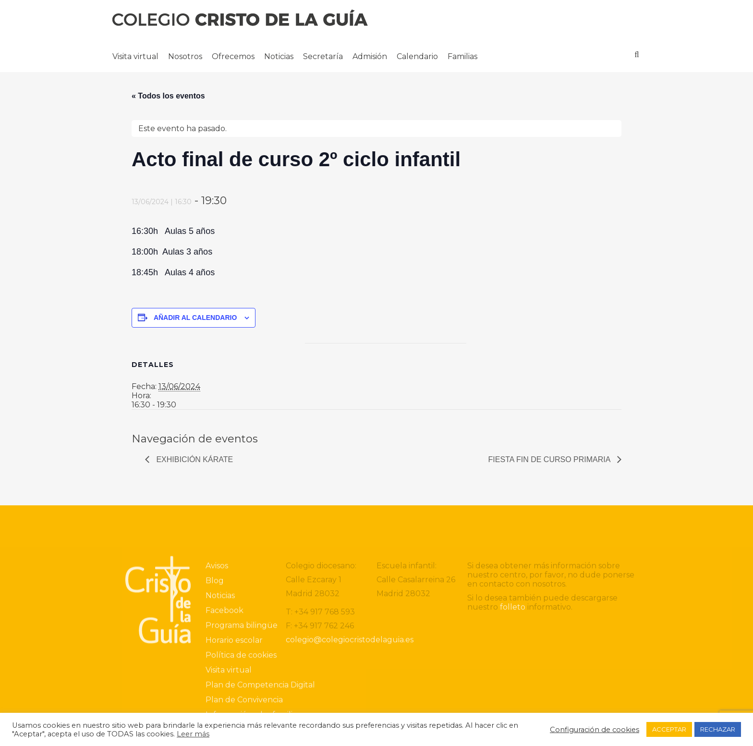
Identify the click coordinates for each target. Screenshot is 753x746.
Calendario (417, 56)
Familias (462, 56)
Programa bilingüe (242, 701)
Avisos (217, 642)
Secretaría (323, 56)
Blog (215, 656)
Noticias (278, 56)
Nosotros (185, 56)
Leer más (193, 734)
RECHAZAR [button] (717, 729)
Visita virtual (135, 56)
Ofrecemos (233, 56)
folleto (512, 683)
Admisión (369, 56)
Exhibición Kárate (193, 459)
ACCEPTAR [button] (669, 729)
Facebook (224, 686)
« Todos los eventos (168, 96)
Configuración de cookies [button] (594, 729)
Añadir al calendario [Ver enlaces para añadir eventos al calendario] (195, 317)
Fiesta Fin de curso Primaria (550, 459)
